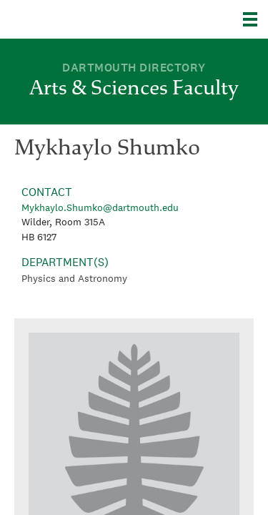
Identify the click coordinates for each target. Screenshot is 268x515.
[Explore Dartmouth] (255, 19)
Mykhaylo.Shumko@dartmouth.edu (100, 207)
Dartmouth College (84, 19)
